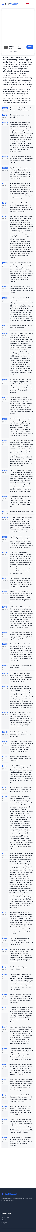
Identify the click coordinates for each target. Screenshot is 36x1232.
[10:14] (4, 766)
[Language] (28, 3)
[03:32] (5, 333)
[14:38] (5, 1049)
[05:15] (5, 441)
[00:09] (5, 108)
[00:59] (5, 168)
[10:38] (5, 797)
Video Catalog (5, 1217)
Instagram (4, 1223)
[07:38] (5, 592)
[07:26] (5, 578)
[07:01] (5, 552)
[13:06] (5, 949)
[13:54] (5, 1007)
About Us (4, 1220)
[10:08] (5, 757)
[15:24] (5, 1095)
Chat (29, 47)
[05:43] (5, 470)
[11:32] (4, 853)
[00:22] (5, 123)
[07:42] (5, 607)
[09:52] (5, 741)
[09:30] (5, 712)
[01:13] (4, 183)
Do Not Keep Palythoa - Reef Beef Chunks (15, 48)
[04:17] (5, 380)
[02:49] (5, 287)
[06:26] (5, 512)
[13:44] (5, 994)
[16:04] (5, 1137)
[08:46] (5, 666)
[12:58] (5, 938)
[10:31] (4, 787)
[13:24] (5, 967)
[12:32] (5, 912)
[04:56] (5, 419)
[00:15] (5, 115)
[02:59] (5, 298)
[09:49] (5, 732)
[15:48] (5, 1120)
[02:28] (5, 263)
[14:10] (4, 1027)
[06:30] (5, 517)
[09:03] (5, 687)
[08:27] (5, 644)
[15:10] (4, 1080)
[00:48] (5, 157)
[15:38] (5, 1106)
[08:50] (5, 673)
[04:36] (5, 397)
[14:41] (4, 1064)
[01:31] (4, 203)
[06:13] (5, 496)
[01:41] (4, 216)
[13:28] (5, 975)
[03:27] (5, 326)
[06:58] (5, 537)
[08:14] (5, 633)
